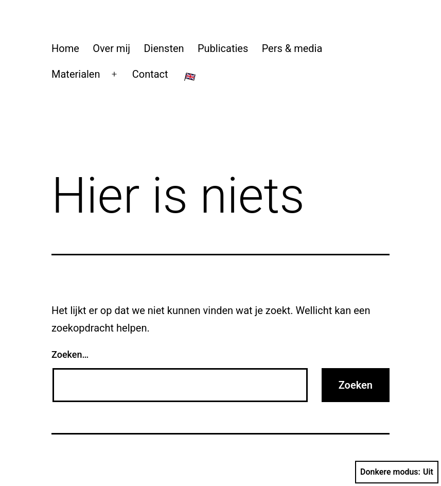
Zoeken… (70, 354)
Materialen (75, 74)
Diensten (164, 48)
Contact (150, 74)
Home (65, 48)
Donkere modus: (396, 472)
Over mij (111, 48)
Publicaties (223, 48)
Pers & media (292, 48)
